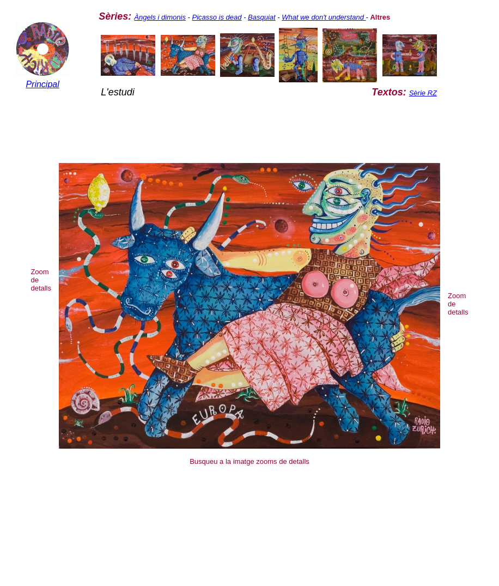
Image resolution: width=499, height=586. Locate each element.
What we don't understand (324, 17)
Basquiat (262, 17)
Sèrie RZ (423, 93)
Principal (42, 84)
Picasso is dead (216, 17)
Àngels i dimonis (160, 17)
